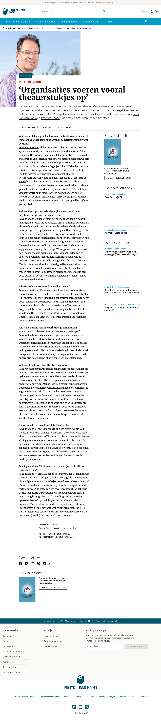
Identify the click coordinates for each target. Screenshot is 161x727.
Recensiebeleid (10, 667)
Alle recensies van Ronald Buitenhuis (56, 537)
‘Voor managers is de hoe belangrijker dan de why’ (120, 253)
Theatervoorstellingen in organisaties (117, 172)
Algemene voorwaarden (49, 697)
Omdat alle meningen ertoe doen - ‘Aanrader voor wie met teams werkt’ (121, 291)
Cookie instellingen (107, 697)
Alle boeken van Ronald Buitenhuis (55, 534)
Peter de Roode (50, 118)
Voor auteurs (8, 662)
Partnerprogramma (12, 672)
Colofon (67, 697)
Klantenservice (10, 630)
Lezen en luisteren (11, 657)
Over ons (7, 636)
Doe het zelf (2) (113, 197)
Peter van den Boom (29, 147)
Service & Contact (127, 697)
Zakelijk (48, 630)
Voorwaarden (9, 646)
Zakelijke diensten (52, 636)
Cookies (90, 697)
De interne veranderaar (77, 106)
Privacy (79, 697)
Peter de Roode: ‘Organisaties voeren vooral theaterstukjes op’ (67, 28)
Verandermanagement (32, 28)
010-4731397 (153, 22)
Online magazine (14, 28)
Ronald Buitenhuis (29, 127)
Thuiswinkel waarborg (24, 697)
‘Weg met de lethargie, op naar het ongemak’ (121, 308)
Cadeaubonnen (51, 646)
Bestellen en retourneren (14, 651)
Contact (6, 641)
